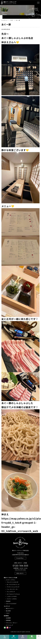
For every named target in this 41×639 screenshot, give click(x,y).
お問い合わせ (20, 573)
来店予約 (22, 636)
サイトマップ (9, 625)
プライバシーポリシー (12, 622)
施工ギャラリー (10, 608)
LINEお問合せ (31, 636)
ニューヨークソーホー (12, 589)
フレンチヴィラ (11, 591)
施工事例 (8, 611)
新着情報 (8, 620)
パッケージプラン (10, 580)
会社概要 (8, 618)
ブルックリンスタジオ (12, 582)
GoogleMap (20, 558)
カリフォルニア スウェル (13, 594)
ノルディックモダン (12, 596)
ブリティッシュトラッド (13, 587)
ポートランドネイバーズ (13, 584)
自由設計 (8, 601)
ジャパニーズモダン (12, 599)
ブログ (8, 613)
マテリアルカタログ (11, 603)
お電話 (4, 636)
